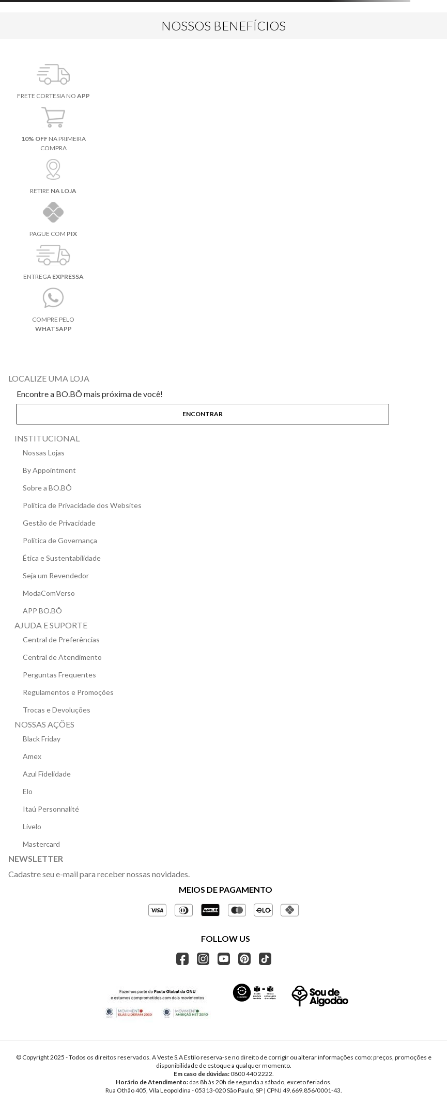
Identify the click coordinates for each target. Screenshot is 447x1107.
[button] (223, 412)
